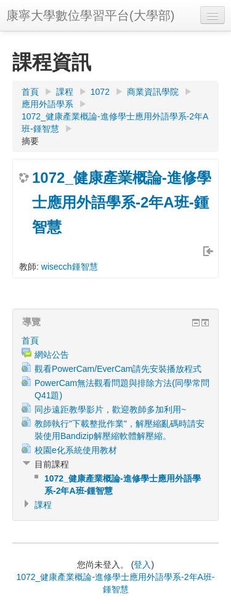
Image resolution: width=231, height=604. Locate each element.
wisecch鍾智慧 (69, 267)
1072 (100, 92)
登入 (142, 565)
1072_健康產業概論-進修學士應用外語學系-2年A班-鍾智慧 (121, 202)
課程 (64, 92)
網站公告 (51, 355)
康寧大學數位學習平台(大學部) (90, 15)
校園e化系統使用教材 (75, 450)
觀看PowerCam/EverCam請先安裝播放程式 (117, 369)
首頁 (30, 92)
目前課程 (51, 464)
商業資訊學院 (153, 92)
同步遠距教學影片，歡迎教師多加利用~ (110, 409)
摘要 (30, 141)
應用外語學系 (47, 104)
